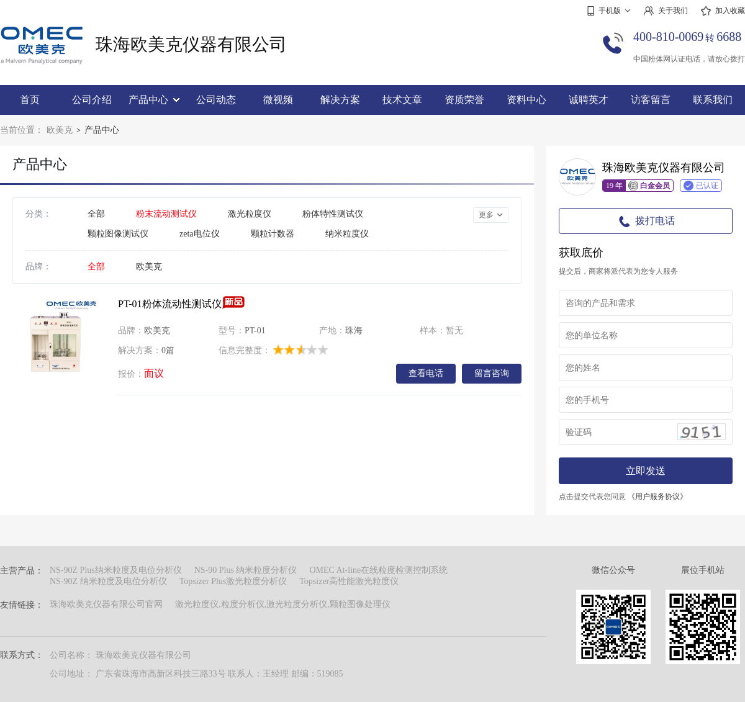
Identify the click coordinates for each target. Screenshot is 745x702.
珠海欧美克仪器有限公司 (191, 44)
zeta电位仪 (199, 233)
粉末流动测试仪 (166, 213)
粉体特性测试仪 (332, 213)
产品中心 (154, 99)
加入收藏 (722, 11)
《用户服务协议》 (657, 496)
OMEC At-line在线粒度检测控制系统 (378, 570)
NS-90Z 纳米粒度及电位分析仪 (108, 581)
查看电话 (426, 373)
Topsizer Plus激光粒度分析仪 (233, 581)
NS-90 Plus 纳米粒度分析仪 (245, 570)
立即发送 (646, 471)
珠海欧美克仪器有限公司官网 (106, 604)
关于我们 (665, 11)
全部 (96, 213)
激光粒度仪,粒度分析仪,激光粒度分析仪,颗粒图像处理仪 (283, 604)
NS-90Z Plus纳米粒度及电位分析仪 (116, 570)
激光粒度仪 (249, 213)
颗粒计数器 (272, 233)
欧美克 (60, 130)
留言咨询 (491, 373)
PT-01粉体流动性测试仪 (170, 304)
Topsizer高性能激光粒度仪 (349, 581)
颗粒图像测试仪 (118, 233)
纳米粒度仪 (347, 233)
